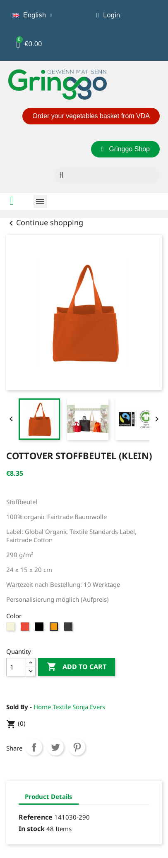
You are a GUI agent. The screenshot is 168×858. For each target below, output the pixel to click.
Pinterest (77, 747)
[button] (91, 116)
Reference (36, 817)
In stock (32, 829)
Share (34, 747)
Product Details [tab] (48, 796)
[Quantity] (16, 667)
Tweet (55, 747)
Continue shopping (44, 222)
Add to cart (76, 667)
